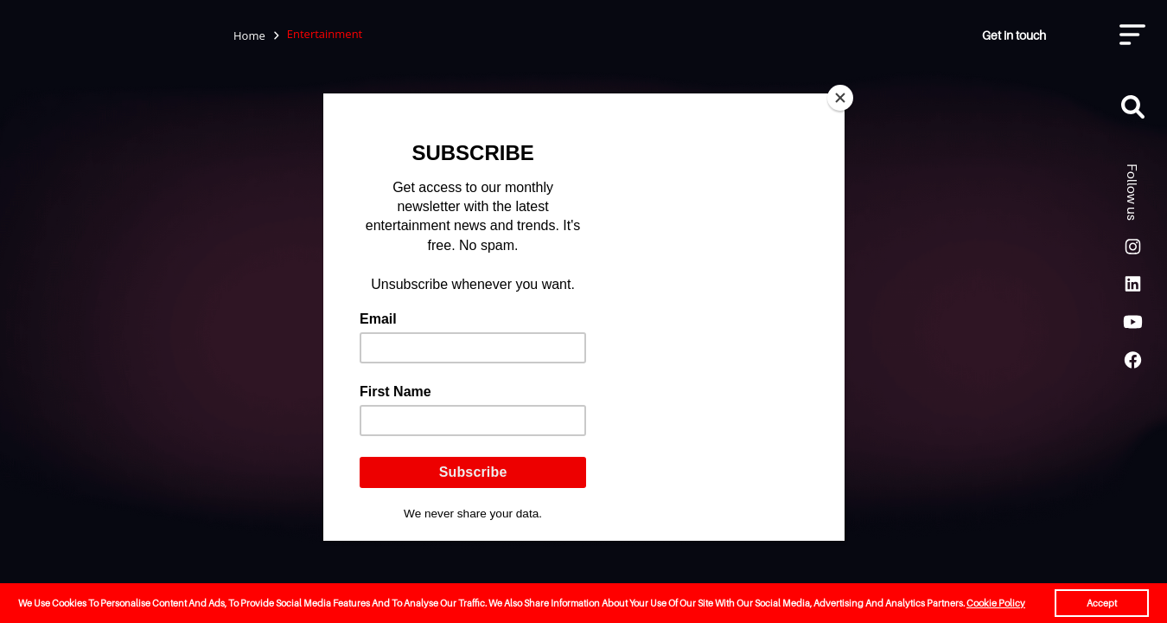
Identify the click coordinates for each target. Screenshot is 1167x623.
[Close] (840, 98)
